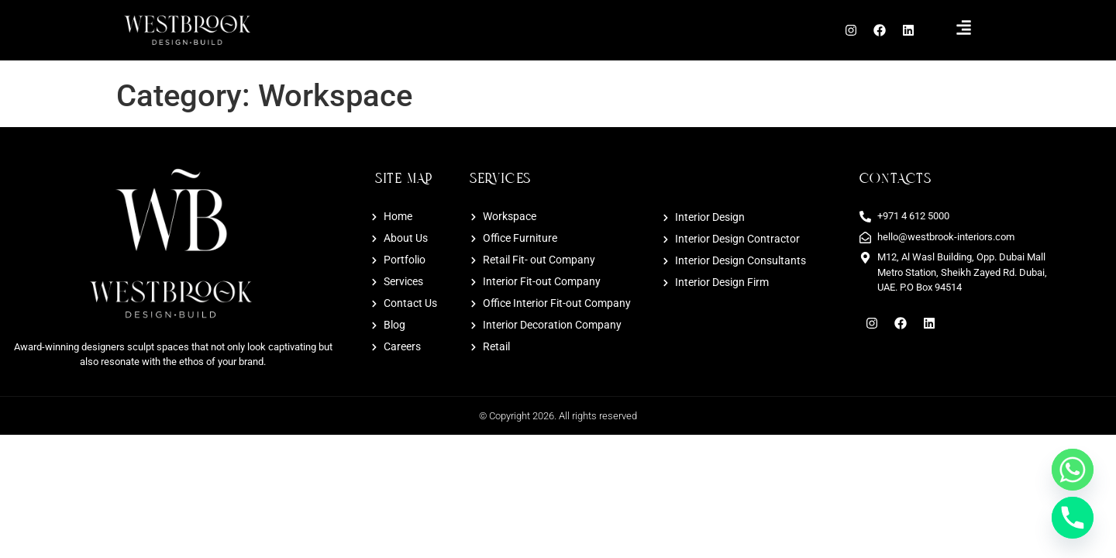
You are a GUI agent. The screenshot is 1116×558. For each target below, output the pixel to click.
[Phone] (1073, 518)
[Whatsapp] (1073, 470)
